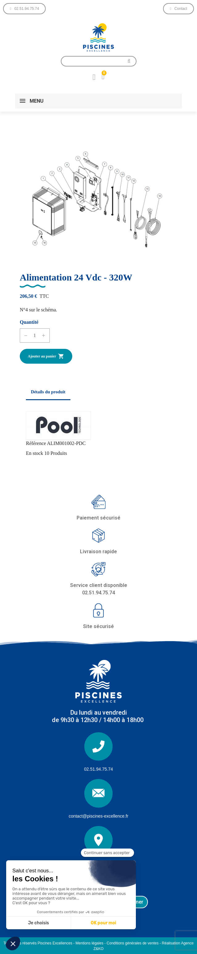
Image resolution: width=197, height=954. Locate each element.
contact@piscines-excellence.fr (98, 816)
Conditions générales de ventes (132, 943)
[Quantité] (34, 335)
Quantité (29, 322)
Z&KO (99, 949)
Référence (36, 443)
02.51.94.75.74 (98, 769)
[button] (24, 8)
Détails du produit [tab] (48, 391)
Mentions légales (89, 943)
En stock (34, 453)
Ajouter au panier (46, 356)
